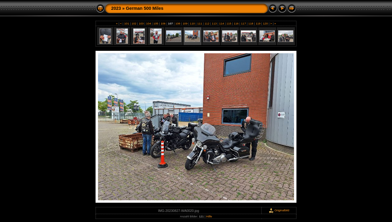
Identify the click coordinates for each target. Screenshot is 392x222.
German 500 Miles (144, 8)
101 (126, 23)
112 (207, 23)
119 (258, 23)
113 (214, 23)
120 (265, 23)
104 (148, 23)
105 (156, 23)
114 (221, 23)
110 (192, 23)
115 (229, 23)
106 (163, 23)
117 (243, 23)
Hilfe (209, 216)
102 (134, 23)
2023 (116, 8)
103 (141, 23)
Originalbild (279, 210)
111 (199, 23)
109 (185, 23)
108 (178, 23)
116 (236, 23)
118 (250, 23)
